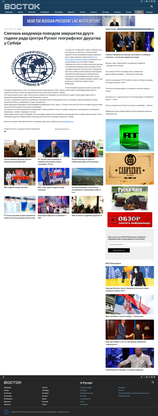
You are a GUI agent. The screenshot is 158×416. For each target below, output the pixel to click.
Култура (150, 12)
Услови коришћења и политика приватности (133, 393)
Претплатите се (119, 250)
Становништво (85, 399)
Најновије (9, 12)
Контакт (121, 390)
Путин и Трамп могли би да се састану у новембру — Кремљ (129, 105)
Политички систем (86, 393)
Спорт (44, 404)
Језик (82, 401)
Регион (82, 12)
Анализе (93, 12)
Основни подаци (86, 387)
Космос (128, 12)
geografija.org (68, 121)
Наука (139, 12)
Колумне (117, 12)
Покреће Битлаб (124, 396)
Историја (83, 390)
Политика (31, 12)
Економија (59, 12)
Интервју (105, 12)
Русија (20, 12)
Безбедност (45, 12)
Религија (83, 396)
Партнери (121, 387)
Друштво (71, 12)
